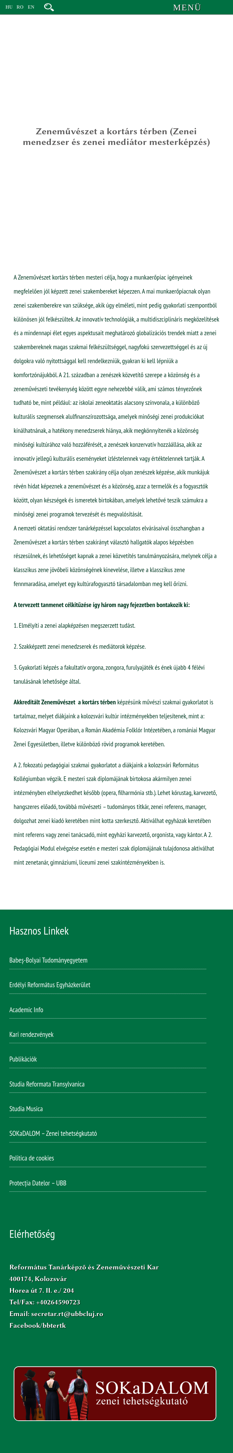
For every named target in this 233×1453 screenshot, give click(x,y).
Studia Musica (26, 1110)
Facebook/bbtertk (37, 1325)
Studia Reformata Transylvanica (47, 1085)
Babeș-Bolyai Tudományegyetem (48, 961)
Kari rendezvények (31, 1036)
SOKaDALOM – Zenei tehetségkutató (53, 1134)
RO (20, 7)
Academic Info (26, 1011)
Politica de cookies (31, 1159)
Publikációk (23, 1060)
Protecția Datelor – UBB (38, 1184)
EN (31, 7)
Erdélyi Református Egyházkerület (49, 986)
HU (9, 7)
